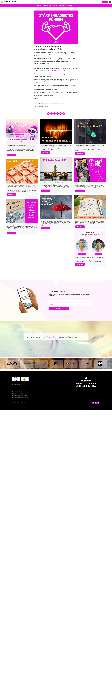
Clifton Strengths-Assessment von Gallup (56, 70)
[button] (48, 113)
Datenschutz (20, 402)
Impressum (14, 402)
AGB (25, 402)
